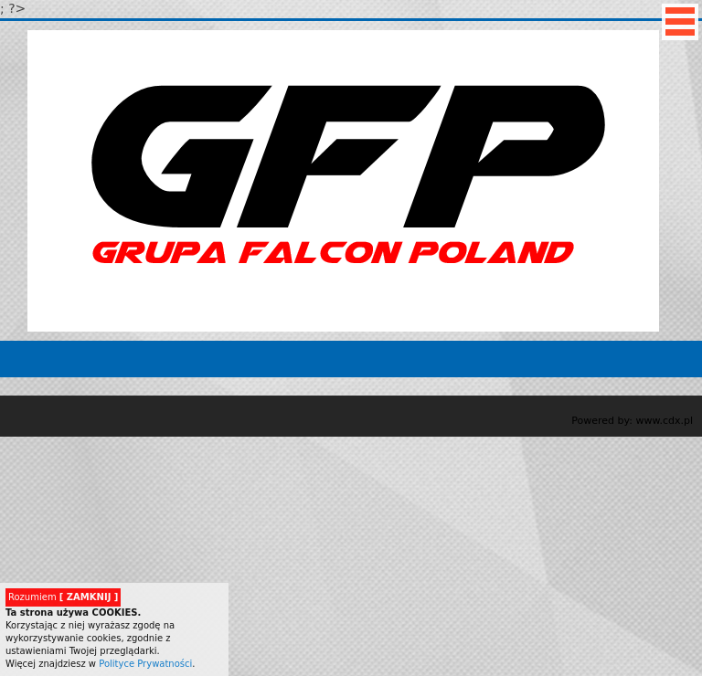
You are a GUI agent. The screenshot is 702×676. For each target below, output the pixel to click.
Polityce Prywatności (145, 664)
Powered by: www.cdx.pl (632, 421)
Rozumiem (63, 597)
